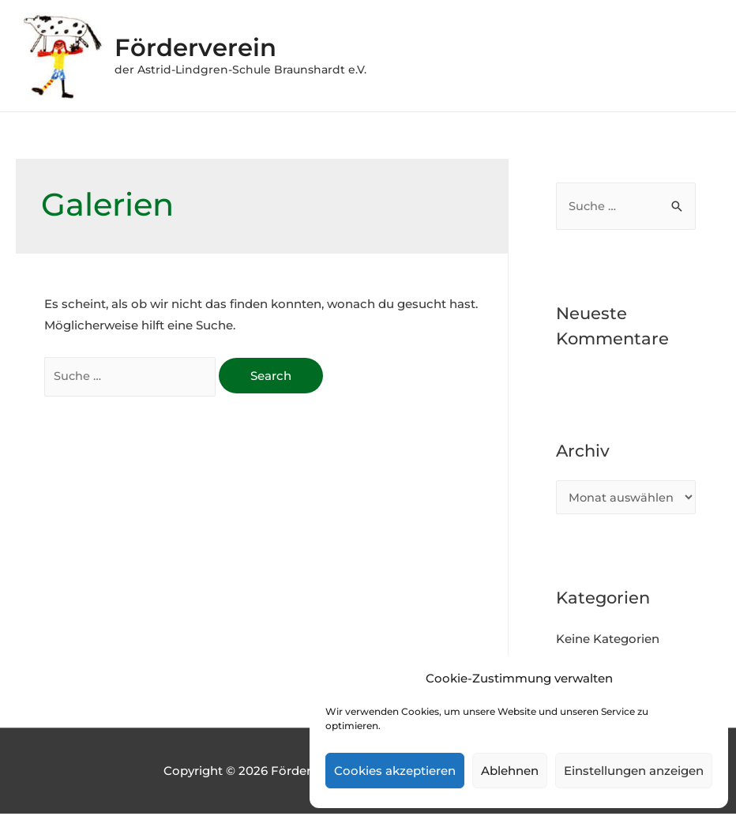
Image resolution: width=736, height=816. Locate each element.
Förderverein (207, 47)
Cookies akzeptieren (395, 770)
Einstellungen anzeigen (634, 770)
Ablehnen (510, 770)
